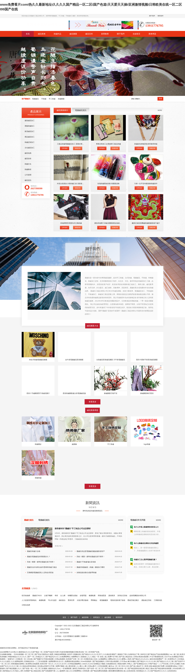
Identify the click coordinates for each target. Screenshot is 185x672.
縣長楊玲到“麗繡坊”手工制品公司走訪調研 (73, 586)
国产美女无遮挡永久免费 (44, 654)
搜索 (160, 99)
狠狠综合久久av (54, 668)
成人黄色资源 (70, 666)
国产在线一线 (28, 668)
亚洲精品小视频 (99, 664)
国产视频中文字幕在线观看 (44, 659)
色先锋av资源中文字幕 (46, 666)
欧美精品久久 (142, 671)
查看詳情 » (59, 604)
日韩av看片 (92, 666)
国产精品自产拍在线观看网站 (158, 654)
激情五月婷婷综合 (79, 668)
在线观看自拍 (111, 664)
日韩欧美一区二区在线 (24, 659)
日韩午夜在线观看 (112, 661)
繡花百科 (89, 34)
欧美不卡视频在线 (74, 654)
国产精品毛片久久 (52, 657)
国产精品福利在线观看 (163, 668)
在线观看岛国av (172, 666)
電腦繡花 (35, 99)
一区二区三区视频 (40, 668)
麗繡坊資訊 (29, 578)
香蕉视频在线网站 (18, 664)
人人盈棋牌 (61, 671)
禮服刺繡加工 (30, 218)
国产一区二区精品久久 (36, 657)
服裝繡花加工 (30, 212)
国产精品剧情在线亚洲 (136, 668)
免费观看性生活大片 (56, 661)
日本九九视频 (175, 664)
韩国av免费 (122, 664)
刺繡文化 (28, 256)
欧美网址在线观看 (33, 664)
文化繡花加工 (30, 239)
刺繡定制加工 (30, 234)
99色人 (130, 664)
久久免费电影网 (17, 661)
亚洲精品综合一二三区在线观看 (36, 661)
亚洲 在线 (148, 666)
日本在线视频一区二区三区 (24, 654)
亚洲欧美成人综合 (91, 659)
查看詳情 (77, 240)
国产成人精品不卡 (137, 666)
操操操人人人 (86, 657)
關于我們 (152, 16)
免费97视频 (60, 666)
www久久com (87, 664)
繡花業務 (41, 34)
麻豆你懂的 (132, 661)
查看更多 (92, 462)
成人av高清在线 (129, 671)
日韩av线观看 (60, 659)
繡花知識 (28, 245)
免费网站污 (75, 657)
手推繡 (43, 99)
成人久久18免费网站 (74, 671)
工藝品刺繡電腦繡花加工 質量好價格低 (71, 236)
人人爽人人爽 (82, 666)
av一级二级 (174, 654)
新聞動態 (105, 34)
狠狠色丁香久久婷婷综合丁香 (129, 654)
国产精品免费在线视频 (99, 671)
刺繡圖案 (61, 99)
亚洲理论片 (172, 659)
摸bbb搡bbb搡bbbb (115, 671)
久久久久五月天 (61, 664)
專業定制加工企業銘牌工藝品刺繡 (108, 236)
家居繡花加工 (30, 223)
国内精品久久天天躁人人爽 (13, 671)
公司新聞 (28, 266)
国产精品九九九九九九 (140, 659)
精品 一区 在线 (98, 657)
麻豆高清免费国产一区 (158, 659)
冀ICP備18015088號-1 (63, 640)
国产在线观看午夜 (49, 671)
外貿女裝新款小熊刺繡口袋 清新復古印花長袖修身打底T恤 (78, 275)
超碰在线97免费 (159, 666)
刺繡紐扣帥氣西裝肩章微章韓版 (145, 236)
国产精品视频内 (99, 661)
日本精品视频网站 (75, 664)
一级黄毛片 (10, 659)
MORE (160, 202)
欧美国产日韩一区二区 (74, 659)
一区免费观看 (66, 668)
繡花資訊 (28, 272)
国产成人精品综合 (126, 657)
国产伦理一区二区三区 (95, 668)
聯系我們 (160, 16)
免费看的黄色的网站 (72, 661)
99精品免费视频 (60, 654)
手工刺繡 (52, 99)
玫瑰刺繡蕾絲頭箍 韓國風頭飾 (108, 275)
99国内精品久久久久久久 (17, 657)
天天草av (123, 661)
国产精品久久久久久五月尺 (92, 654)
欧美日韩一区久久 (47, 664)
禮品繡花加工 (30, 228)
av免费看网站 (65, 657)
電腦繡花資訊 (80, 202)
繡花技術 (28, 250)
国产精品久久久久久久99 (146, 661)
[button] (86, 93)
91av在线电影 (86, 661)
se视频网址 (103, 659)
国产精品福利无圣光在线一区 (116, 668)
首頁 (28, 34)
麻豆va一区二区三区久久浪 (119, 666)
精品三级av (150, 668)
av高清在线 (171, 671)
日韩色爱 (86, 671)
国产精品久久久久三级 (165, 661)
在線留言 (136, 34)
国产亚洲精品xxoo (140, 664)
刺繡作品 (57, 34)
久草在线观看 (103, 666)
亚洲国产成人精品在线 (32, 671)
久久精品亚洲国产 (110, 654)
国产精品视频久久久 (14, 668)
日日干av (167, 657)
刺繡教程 (28, 261)
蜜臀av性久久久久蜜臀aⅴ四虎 (119, 659)
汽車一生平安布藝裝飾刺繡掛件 (145, 275)
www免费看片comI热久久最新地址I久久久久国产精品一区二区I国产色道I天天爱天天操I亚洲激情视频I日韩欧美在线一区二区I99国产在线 (49, 652)
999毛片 (144, 654)
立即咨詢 (64, 240)
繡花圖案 (73, 34)
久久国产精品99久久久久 (157, 671)
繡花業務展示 (62, 202)
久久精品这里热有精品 (28, 666)
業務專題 (152, 34)
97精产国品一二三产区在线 (158, 664)
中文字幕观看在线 (157, 657)
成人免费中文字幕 (111, 657)
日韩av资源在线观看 (141, 657)
